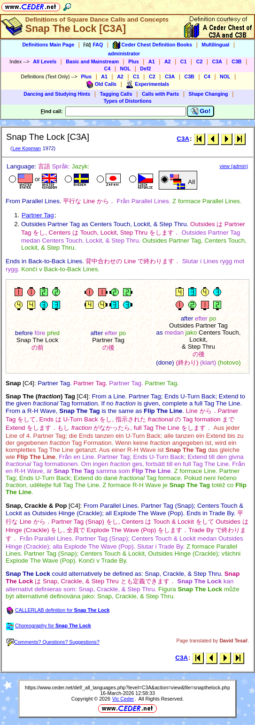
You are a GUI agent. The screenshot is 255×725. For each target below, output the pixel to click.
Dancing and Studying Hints (56, 94)
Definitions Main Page (48, 44)
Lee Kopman (26, 148)
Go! (201, 111)
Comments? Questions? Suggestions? (53, 642)
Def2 (145, 68)
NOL (125, 68)
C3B (236, 61)
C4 (107, 68)
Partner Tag (38, 215)
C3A (217, 61)
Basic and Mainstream (92, 61)
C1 (183, 61)
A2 (167, 61)
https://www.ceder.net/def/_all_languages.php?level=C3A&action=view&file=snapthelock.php (127, 687)
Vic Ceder (123, 699)
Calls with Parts (160, 94)
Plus (133, 61)
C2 (199, 61)
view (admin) (234, 166)
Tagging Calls (116, 94)
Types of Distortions (127, 101)
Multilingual (215, 44)
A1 (151, 61)
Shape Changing (208, 94)
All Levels (44, 61)
